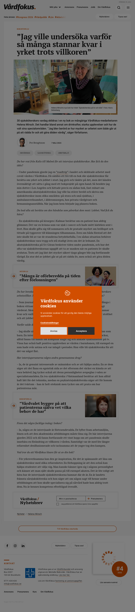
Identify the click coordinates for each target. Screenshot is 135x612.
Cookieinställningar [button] (49, 323)
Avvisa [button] (53, 331)
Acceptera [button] (81, 331)
